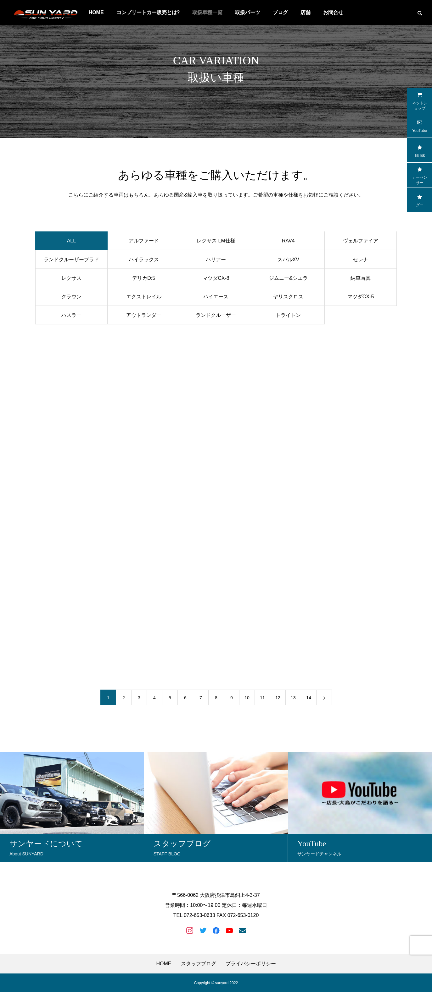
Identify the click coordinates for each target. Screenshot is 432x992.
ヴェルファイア (360, 242)
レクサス (71, 279)
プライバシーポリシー (251, 963)
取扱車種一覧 (207, 12)
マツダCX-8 (216, 279)
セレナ (360, 261)
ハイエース (215, 298)
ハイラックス (144, 261)
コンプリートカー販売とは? (148, 12)
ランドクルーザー (216, 316)
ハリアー (216, 261)
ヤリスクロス (288, 298)
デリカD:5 (143, 279)
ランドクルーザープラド (71, 261)
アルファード (144, 242)
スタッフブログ (198, 963)
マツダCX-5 (360, 298)
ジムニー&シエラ (288, 279)
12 (277, 699)
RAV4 (288, 242)
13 (293, 699)
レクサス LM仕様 (216, 242)
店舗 (305, 12)
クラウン (71, 298)
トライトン (288, 316)
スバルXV (288, 261)
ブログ (280, 12)
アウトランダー (143, 316)
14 (308, 699)
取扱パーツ (247, 12)
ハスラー (71, 316)
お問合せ (333, 12)
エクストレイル (143, 298)
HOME (163, 963)
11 (262, 699)
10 (247, 699)
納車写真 (361, 279)
